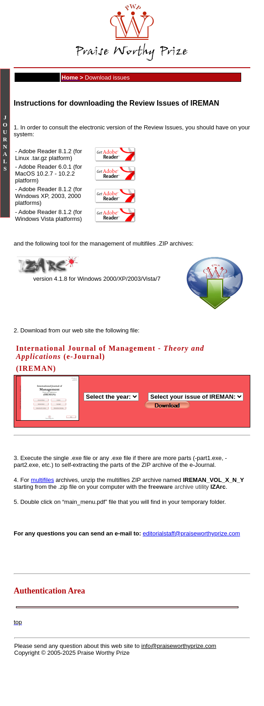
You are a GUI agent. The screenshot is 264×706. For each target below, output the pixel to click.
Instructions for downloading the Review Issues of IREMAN (116, 103)
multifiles (42, 479)
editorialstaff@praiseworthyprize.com (191, 533)
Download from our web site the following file (78, 330)
